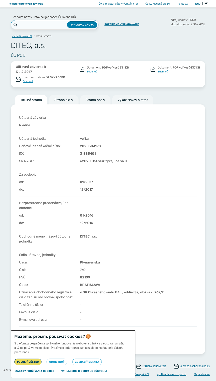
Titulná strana (31, 100)
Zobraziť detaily (87, 361)
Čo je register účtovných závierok (118, 3)
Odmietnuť (57, 361)
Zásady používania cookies (34, 371)
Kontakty (183, 3)
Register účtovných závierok (26, 3)
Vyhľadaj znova (82, 24)
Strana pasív (95, 100)
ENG (198, 3)
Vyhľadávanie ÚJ (22, 36)
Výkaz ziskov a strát (133, 100)
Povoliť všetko (28, 361)
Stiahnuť (92, 71)
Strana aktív (63, 100)
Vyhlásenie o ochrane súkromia (84, 371)
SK (206, 3)
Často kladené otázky (158, 3)
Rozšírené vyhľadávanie (121, 24)
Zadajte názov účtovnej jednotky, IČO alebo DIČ (44, 17)
